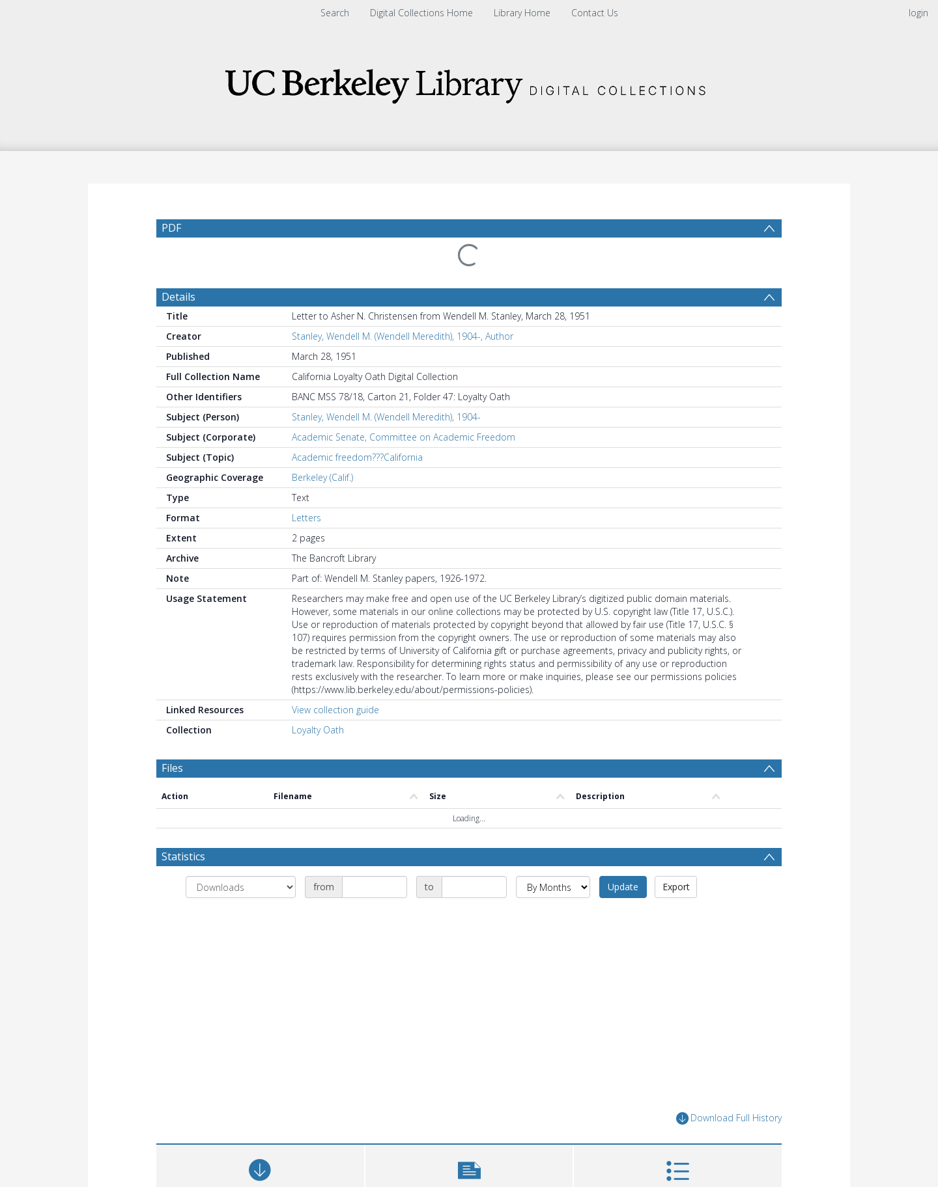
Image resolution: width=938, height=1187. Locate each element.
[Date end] (474, 887)
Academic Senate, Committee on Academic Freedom (403, 437)
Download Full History (729, 1118)
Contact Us (594, 13)
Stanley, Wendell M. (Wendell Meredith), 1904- (386, 417)
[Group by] (241, 887)
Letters (306, 518)
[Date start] (374, 887)
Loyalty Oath (318, 730)
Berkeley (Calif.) (322, 477)
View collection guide (335, 709)
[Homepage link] (469, 82)
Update (623, 886)
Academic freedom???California (357, 457)
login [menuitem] (918, 13)
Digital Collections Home (421, 13)
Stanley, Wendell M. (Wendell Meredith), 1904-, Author (402, 336)
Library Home (522, 13)
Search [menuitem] (334, 13)
